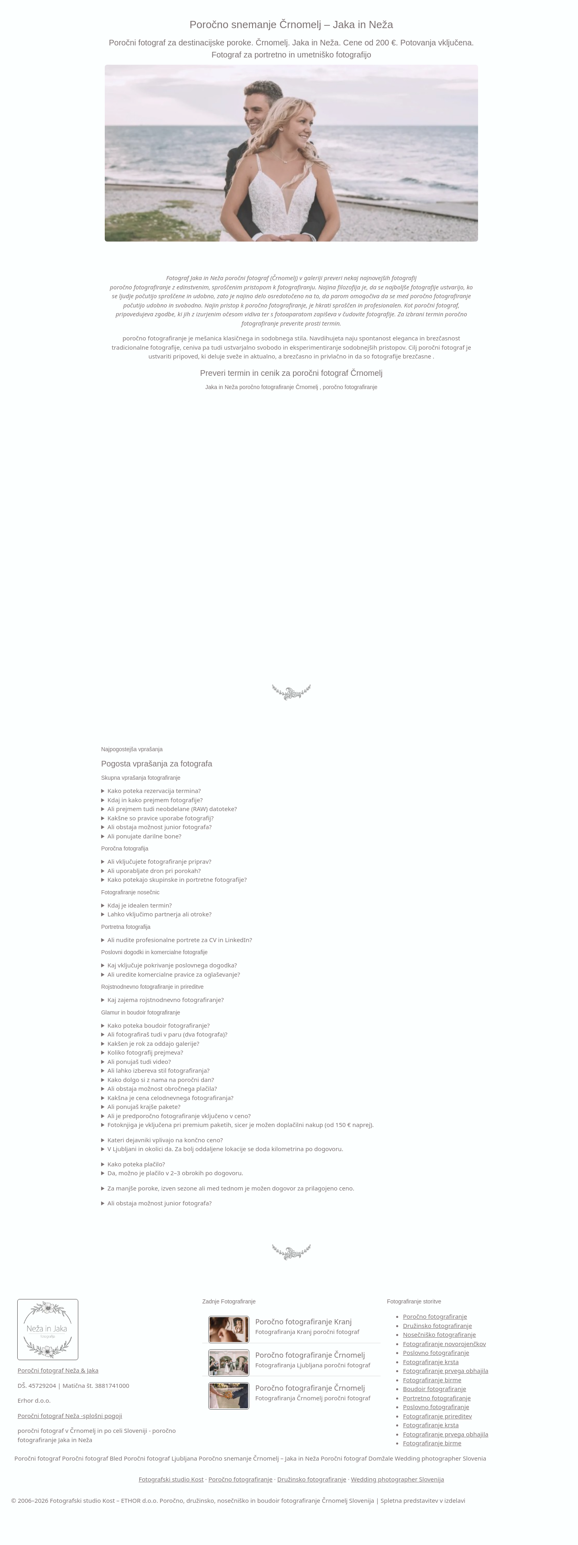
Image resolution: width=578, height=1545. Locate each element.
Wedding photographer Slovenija (455, 1497)
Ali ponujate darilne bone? (202, 836)
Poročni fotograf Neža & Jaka (173, 1370)
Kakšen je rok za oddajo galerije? (211, 1043)
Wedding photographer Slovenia (285, 1476)
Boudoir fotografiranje (473, 1389)
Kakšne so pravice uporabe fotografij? (218, 818)
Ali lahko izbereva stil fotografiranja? (216, 1070)
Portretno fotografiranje (475, 1398)
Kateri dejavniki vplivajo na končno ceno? (223, 1140)
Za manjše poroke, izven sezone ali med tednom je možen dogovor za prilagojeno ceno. (288, 1188)
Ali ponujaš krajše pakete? (201, 1106)
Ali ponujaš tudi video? (197, 1061)
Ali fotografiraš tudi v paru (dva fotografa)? (225, 1034)
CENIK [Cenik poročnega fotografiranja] (16, 135)
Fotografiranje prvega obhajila (484, 1371)
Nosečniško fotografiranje (478, 1334)
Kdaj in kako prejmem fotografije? (213, 800)
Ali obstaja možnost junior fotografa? (217, 827)
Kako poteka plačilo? (194, 1164)
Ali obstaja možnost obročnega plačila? (220, 1088)
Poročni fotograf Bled (500, 1458)
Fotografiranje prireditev (476, 1416)
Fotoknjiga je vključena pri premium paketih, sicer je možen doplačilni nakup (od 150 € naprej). (298, 1125)
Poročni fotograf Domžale (202, 1476)
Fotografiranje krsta (469, 1362)
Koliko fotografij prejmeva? (203, 1052)
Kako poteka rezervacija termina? (212, 791)
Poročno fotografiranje (474, 1316)
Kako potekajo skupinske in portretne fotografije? (235, 879)
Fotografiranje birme (471, 1380)
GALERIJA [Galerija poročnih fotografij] (22, 153)
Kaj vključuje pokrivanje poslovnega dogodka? (230, 965)
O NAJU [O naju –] (19, 83)
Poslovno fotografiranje (475, 1352)
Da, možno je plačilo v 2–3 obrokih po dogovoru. (233, 1173)
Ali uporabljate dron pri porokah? (211, 871)
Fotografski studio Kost (228, 1497)
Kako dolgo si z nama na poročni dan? (218, 1080)
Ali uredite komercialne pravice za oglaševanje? (231, 974)
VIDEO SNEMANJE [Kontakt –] (36, 118)
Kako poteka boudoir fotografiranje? (216, 1025)
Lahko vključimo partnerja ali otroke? (217, 914)
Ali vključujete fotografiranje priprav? (217, 861)
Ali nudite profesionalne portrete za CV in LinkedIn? (237, 940)
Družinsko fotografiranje (476, 1326)
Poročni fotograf (445, 1458)
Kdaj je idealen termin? (197, 905)
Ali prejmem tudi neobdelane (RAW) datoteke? (230, 809)
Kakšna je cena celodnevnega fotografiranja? (228, 1098)
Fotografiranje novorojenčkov (483, 1344)
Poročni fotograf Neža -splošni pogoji (185, 1416)
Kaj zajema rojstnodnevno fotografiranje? (223, 1000)
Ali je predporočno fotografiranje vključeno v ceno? (237, 1116)
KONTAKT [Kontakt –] (22, 187)
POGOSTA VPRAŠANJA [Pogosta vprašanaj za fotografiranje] (43, 170)
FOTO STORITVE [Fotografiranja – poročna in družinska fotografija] (33, 101)
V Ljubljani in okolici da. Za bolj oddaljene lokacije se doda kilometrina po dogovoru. (283, 1149)
